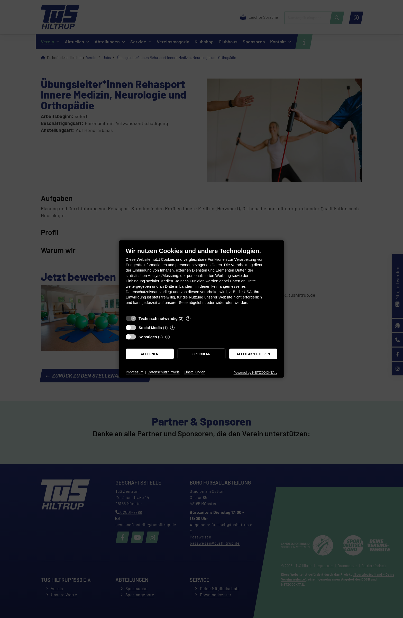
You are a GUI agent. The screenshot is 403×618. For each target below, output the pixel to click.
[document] (201, 280)
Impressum (134, 372)
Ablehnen (149, 354)
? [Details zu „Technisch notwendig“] (188, 318)
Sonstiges (148, 337)
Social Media (150, 327)
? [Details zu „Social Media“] (172, 327)
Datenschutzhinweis (164, 372)
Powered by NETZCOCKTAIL (255, 372)
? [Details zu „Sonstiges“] (167, 337)
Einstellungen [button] (194, 372)
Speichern (201, 354)
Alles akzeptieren (253, 354)
